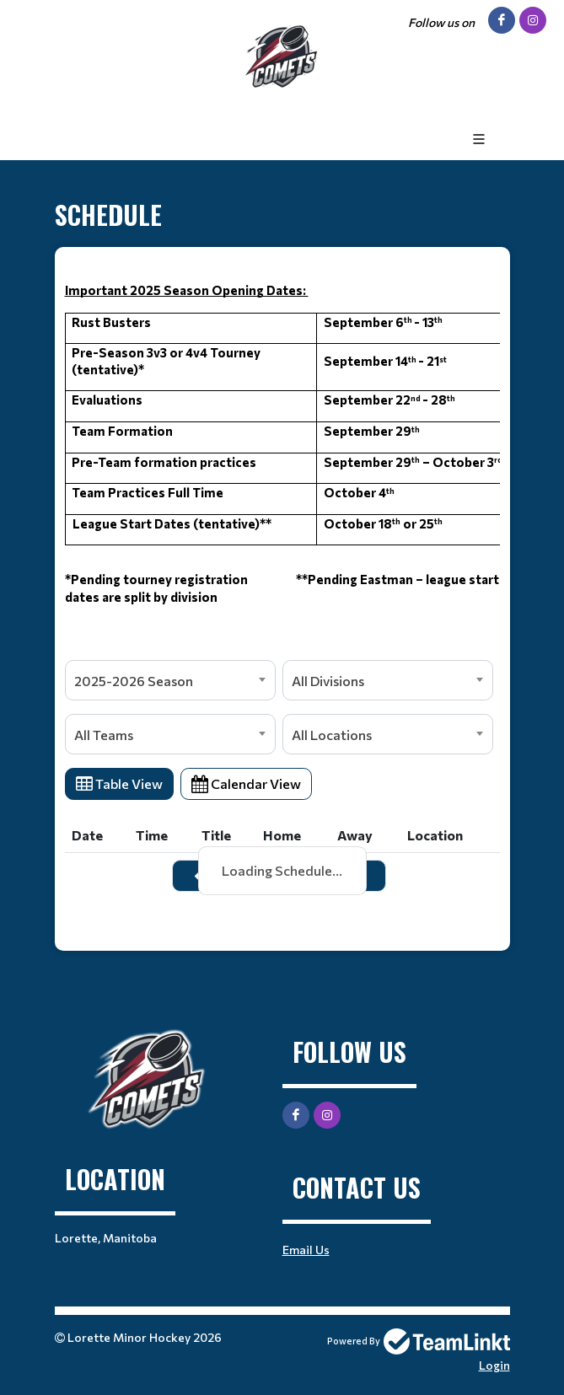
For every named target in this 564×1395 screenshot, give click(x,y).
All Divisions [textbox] (328, 681)
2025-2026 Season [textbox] (133, 681)
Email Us (306, 1249)
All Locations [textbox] (332, 735)
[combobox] (170, 680)
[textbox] (282, 460)
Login (494, 1365)
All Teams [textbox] (103, 735)
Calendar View (246, 783)
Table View (119, 783)
